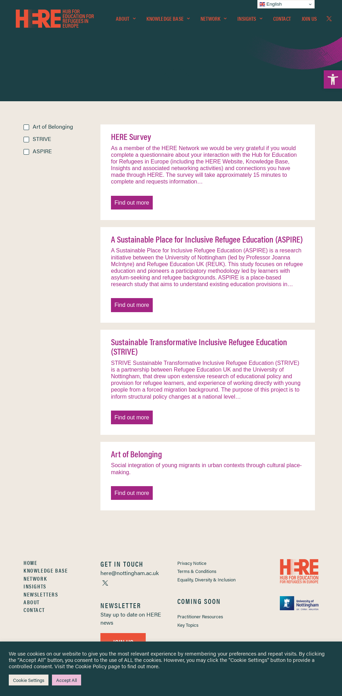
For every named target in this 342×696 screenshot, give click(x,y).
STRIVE (42, 139)
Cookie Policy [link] (91, 666)
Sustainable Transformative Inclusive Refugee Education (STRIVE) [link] (199, 346)
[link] (333, 79)
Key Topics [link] (187, 624)
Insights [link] (249, 20)
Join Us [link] (309, 20)
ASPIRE (42, 151)
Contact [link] (282, 20)
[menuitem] (125, 20)
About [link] (126, 20)
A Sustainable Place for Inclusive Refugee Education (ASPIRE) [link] (207, 239)
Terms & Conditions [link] (196, 571)
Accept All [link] (66, 680)
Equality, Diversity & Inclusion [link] (206, 579)
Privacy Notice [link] (191, 563)
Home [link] (30, 563)
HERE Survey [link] (131, 136)
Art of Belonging (53, 126)
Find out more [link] (131, 203)
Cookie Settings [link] (28, 680)
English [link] (270, 4)
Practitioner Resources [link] (200, 616)
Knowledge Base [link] (168, 20)
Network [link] (213, 20)
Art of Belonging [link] (136, 454)
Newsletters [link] (41, 594)
